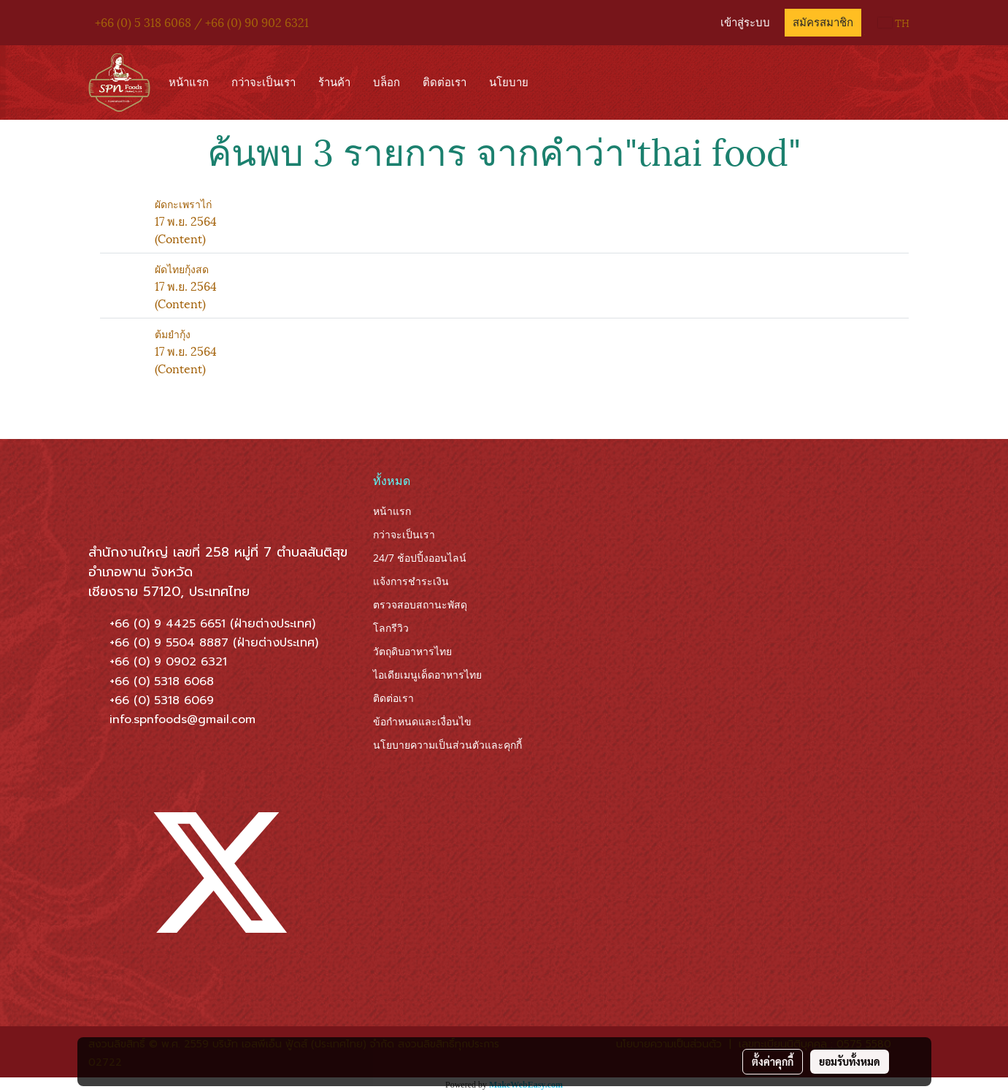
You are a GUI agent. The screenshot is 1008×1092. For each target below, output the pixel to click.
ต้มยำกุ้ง (173, 333)
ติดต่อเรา (444, 82)
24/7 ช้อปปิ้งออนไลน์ (419, 558)
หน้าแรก (189, 82)
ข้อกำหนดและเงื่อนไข (422, 721)
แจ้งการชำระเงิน (411, 581)
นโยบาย (508, 82)
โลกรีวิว (391, 628)
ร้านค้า (334, 82)
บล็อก (386, 82)
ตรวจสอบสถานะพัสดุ (420, 604)
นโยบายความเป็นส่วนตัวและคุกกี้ (447, 745)
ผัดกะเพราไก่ (183, 203)
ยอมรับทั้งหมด (849, 1061)
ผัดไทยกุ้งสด (182, 268)
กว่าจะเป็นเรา (263, 82)
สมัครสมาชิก (823, 22)
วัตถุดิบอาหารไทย (412, 651)
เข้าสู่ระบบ (745, 22)
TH (893, 22)
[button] (553, 82)
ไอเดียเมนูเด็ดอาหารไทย (427, 674)
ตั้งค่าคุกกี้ (772, 1061)
